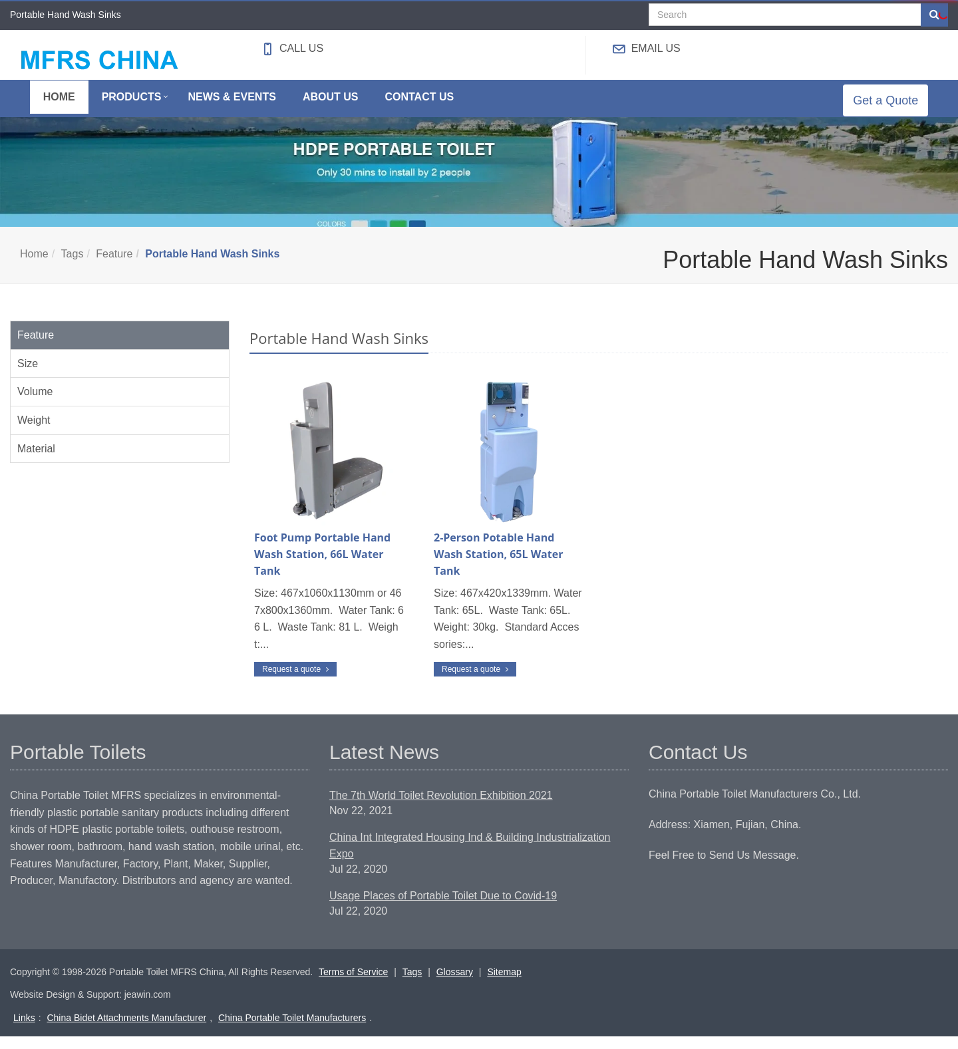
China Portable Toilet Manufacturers (292, 1030)
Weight (34, 433)
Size (27, 376)
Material (36, 461)
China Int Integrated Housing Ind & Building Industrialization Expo (469, 859)
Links (24, 1030)
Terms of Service (353, 984)
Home (34, 266)
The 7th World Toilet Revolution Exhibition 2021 (441, 808)
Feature (114, 266)
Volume (35, 404)
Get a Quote (895, 106)
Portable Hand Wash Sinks (212, 266)
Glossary (454, 984)
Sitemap (504, 984)
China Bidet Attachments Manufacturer (126, 1030)
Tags (72, 266)
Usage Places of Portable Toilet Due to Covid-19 (443, 908)
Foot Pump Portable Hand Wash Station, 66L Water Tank (322, 567)
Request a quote (295, 681)
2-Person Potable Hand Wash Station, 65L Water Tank (498, 567)
